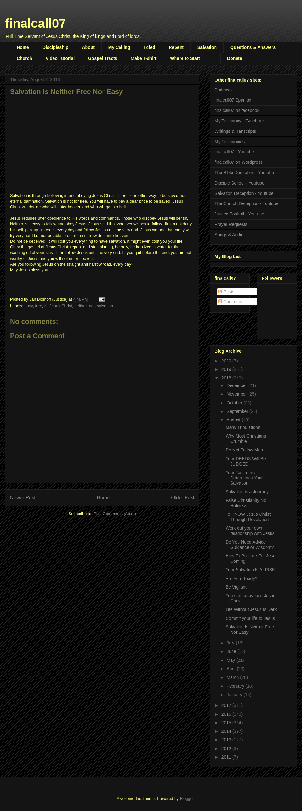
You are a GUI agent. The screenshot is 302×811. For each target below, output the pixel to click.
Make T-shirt (144, 58)
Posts (226, 291)
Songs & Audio (229, 234)
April (231, 668)
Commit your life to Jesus (250, 618)
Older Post (182, 497)
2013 (226, 739)
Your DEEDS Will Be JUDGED (246, 461)
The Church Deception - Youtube (246, 203)
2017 (226, 705)
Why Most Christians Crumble (246, 438)
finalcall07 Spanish (233, 100)
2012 (226, 748)
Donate (234, 58)
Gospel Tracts (102, 58)
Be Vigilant (236, 587)
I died (149, 47)
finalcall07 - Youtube (234, 151)
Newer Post (23, 497)
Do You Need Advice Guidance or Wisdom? (250, 544)
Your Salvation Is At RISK (250, 569)
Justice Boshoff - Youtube (239, 213)
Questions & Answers (253, 47)
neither (80, 305)
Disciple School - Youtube (240, 182)
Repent (176, 47)
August (233, 419)
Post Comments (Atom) (114, 513)
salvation (105, 305)
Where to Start (185, 58)
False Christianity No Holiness (246, 503)
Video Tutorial (60, 58)
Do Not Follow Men (244, 449)
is (45, 305)
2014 (226, 731)
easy (29, 305)
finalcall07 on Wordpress (239, 162)
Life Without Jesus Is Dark (251, 609)
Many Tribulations (243, 427)
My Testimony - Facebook (240, 120)
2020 (226, 360)
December (237, 385)
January (234, 694)
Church (24, 58)
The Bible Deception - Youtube (244, 172)
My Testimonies (230, 141)
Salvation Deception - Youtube (244, 193)
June (231, 651)
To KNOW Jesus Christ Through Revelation (248, 517)
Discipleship (55, 47)
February (235, 686)
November (237, 394)
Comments (231, 301)
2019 (226, 369)
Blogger (186, 798)
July (231, 642)
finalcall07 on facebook (237, 110)
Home (23, 47)
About (88, 47)
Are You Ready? (241, 578)
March (233, 677)
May (231, 660)
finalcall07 (35, 23)
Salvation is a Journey (247, 491)
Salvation (207, 47)
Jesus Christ (61, 305)
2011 (226, 757)
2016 (226, 714)
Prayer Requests (231, 224)
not (92, 305)
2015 (226, 722)
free (38, 305)
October (234, 402)
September (237, 411)
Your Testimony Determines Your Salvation (244, 478)
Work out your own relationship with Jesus (250, 531)
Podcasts (224, 89)
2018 (226, 377)
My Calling (119, 47)
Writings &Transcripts (235, 131)
